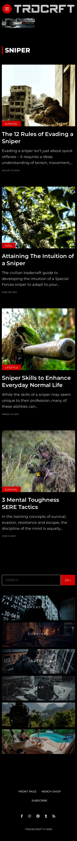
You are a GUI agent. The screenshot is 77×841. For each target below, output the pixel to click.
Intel (8, 245)
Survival (11, 123)
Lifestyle (11, 367)
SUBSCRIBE (39, 800)
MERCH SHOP (51, 791)
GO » (68, 580)
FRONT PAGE (27, 791)
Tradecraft (39, 607)
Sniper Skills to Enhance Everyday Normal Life (36, 381)
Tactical (38, 660)
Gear (38, 687)
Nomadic (38, 714)
